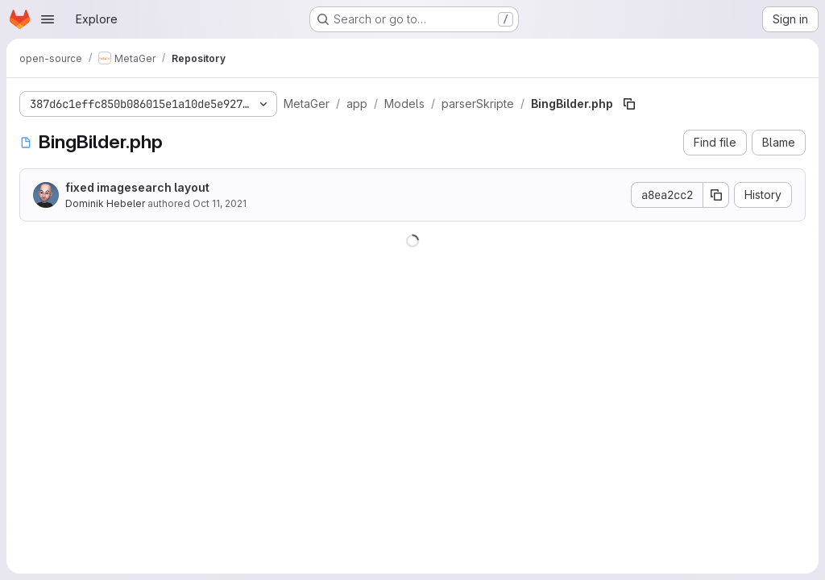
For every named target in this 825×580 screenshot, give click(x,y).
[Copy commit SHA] (716, 195)
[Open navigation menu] (47, 19)
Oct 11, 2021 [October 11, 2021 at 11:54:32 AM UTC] (220, 203)
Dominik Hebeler (105, 203)
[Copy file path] (629, 104)
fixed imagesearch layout (137, 187)
